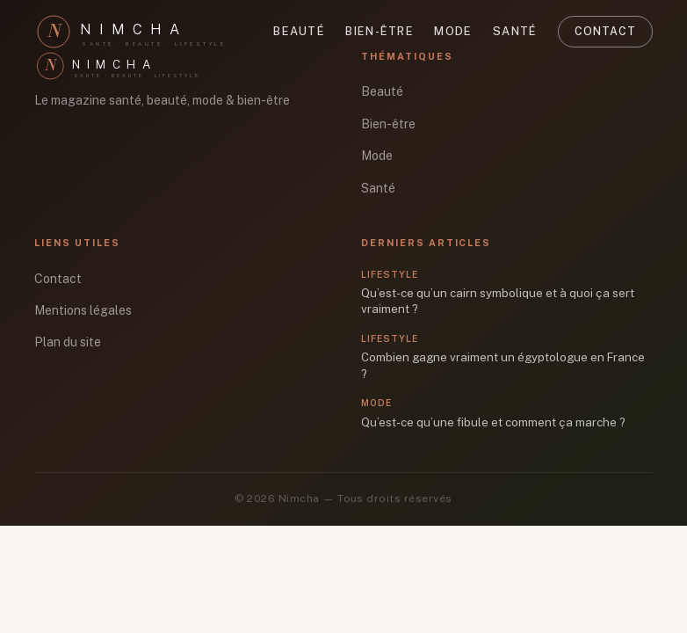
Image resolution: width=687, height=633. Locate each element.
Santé (515, 31)
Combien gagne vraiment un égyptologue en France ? (503, 365)
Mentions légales (83, 310)
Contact (605, 31)
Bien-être (379, 31)
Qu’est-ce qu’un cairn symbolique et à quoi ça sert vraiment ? (497, 301)
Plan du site (67, 342)
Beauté (299, 31)
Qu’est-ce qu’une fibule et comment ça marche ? (493, 422)
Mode (453, 31)
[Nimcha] (139, 32)
